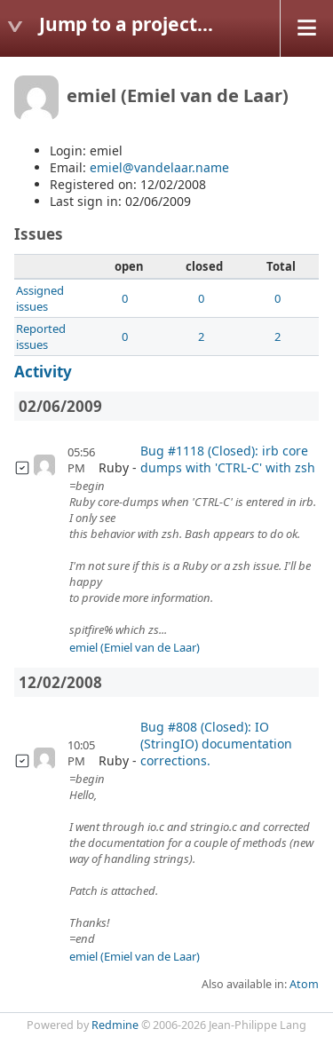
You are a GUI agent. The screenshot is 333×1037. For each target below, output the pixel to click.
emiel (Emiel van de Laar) (134, 647)
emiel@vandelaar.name (159, 167)
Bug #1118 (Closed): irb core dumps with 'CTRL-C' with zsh (227, 459)
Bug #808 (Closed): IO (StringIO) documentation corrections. (216, 743)
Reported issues (41, 336)
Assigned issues (40, 298)
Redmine (115, 1025)
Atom (304, 984)
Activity (43, 371)
